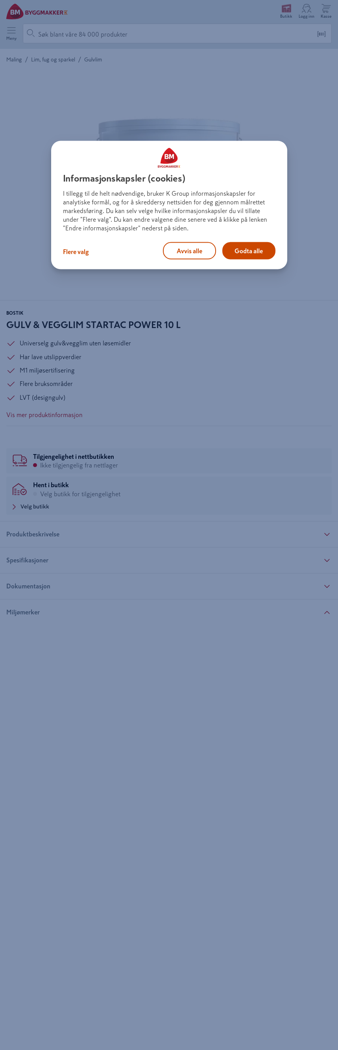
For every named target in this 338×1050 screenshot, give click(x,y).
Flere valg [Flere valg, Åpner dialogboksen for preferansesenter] (76, 251)
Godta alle (249, 250)
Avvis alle (189, 250)
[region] (169, 205)
